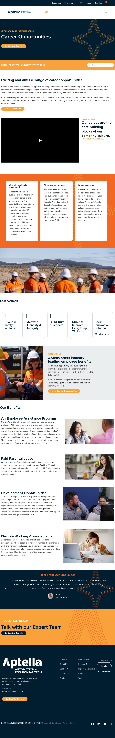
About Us (14, 64)
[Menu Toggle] (106, 12)
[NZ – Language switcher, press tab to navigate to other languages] (80, 3)
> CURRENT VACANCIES (93, 138)
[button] (5, 589)
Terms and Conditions (51, 723)
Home (4, 64)
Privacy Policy (69, 723)
